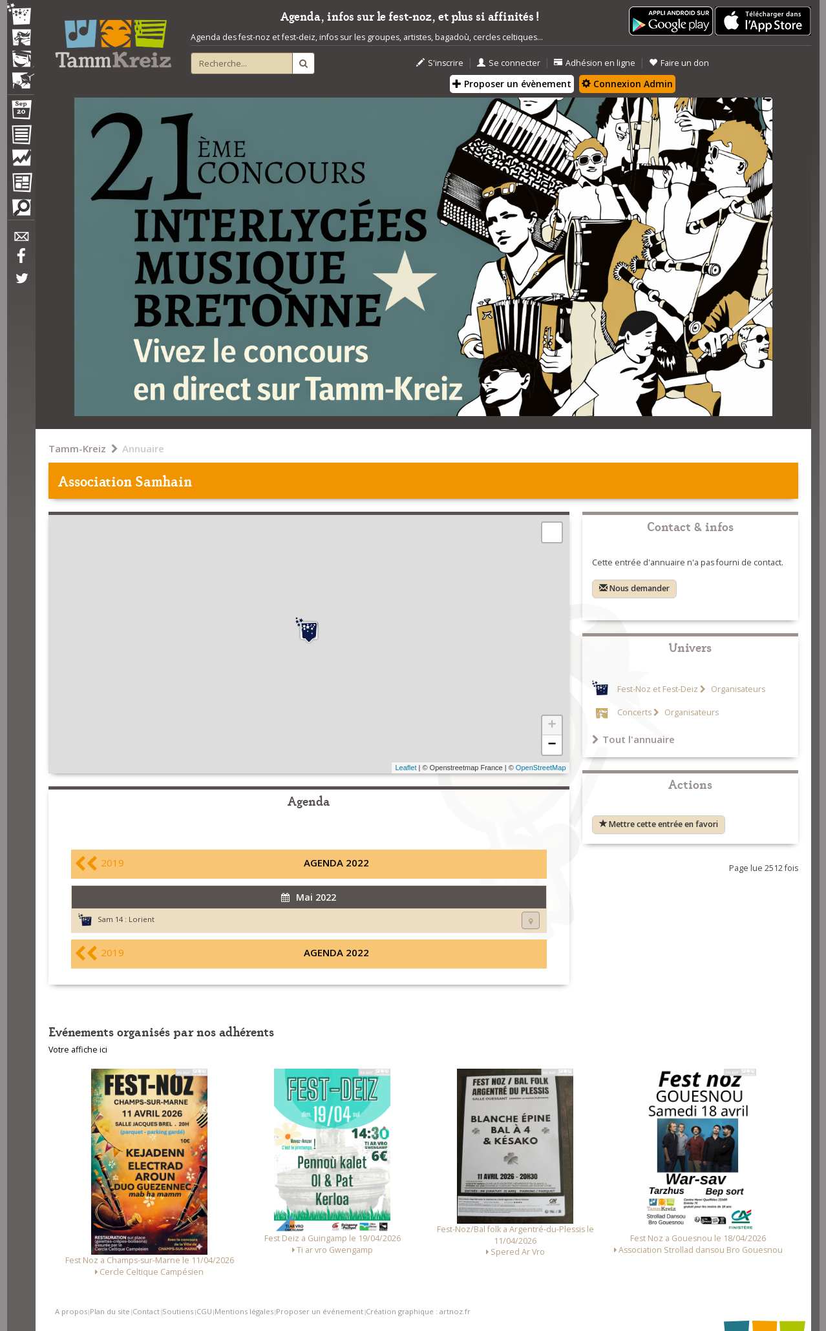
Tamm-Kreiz (77, 448)
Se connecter (508, 63)
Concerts (634, 712)
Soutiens (177, 1311)
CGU (204, 1311)
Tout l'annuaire (633, 739)
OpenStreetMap (541, 767)
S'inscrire (439, 63)
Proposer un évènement (511, 84)
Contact (146, 1311)
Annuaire (143, 448)
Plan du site (110, 1311)
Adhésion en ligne (594, 63)
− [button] (551, 745)
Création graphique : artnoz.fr (418, 1311)
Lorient (141, 919)
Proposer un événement (319, 1311)
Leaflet (405, 767)
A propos (71, 1311)
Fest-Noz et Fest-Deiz (657, 689)
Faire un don (679, 63)
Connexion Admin (627, 84)
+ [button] (551, 725)
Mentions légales (244, 1311)
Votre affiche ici (77, 1049)
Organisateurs (737, 689)
